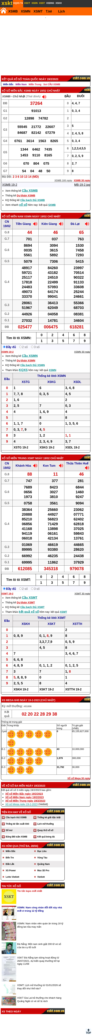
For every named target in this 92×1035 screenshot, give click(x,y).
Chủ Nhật (19, 91)
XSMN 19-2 (7, 346)
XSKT (51, 618)
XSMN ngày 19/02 (35, 211)
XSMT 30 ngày (82, 588)
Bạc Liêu (41, 846)
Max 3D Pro (43, 865)
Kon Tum (49, 460)
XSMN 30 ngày (82, 346)
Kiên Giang (49, 218)
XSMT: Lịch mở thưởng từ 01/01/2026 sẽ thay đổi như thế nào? (39, 982)
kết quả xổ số (29, 607)
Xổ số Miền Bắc (12, 85)
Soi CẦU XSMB (51, 79)
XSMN (25, 11)
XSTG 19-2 (21, 442)
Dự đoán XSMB (26, 190)
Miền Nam (21, 79)
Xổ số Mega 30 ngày (78, 773)
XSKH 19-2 (21, 684)
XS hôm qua (10, 840)
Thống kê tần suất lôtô (17, 819)
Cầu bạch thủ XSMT (32, 602)
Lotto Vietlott (12, 872)
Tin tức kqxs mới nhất (29, 886)
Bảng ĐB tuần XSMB (16, 831)
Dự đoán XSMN (26, 355)
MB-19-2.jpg (82, 179)
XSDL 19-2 (72, 442)
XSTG (26, 377)
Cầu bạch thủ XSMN (32, 360)
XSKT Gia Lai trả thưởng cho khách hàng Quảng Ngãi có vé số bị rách (39, 994)
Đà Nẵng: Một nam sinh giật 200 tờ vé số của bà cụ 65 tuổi (39, 941)
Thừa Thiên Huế (77, 458)
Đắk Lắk (10, 859)
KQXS (23, 365)
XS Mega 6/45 (10, 695)
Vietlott (41, 872)
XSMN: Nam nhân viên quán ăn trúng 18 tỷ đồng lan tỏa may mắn (40, 920)
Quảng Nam (43, 859)
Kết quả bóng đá (46, 831)
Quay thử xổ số (45, 825)
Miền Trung (35, 79)
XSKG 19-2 (47, 442)
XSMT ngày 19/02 (38, 453)
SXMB (52, 199)
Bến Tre (10, 852)
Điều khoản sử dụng (46, 1033)
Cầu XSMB (30, 185)
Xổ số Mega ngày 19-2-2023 (21, 799)
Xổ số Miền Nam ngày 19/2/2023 (24, 792)
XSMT (38, 11)
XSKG (51, 377)
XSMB (13, 11)
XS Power (11, 865)
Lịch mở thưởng (45, 819)
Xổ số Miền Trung (14, 453)
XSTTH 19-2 (73, 684)
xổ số (23, 200)
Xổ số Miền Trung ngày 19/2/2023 (25, 795)
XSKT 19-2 (46, 684)
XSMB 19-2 (9, 179)
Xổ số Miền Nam (12, 211)
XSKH (26, 618)
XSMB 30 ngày (82, 175)
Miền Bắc (8, 79)
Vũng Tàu (42, 852)
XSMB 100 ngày (63, 175)
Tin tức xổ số (11, 881)
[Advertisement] (45, 43)
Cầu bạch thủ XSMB (32, 195)
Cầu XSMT (29, 592)
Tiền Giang (23, 218)
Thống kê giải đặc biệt (49, 812)
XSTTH (77, 618)
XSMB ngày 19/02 (35, 85)
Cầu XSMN (30, 351)
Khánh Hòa (23, 460)
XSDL (77, 377)
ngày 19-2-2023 (30, 695)
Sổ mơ (9, 825)
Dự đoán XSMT (26, 597)
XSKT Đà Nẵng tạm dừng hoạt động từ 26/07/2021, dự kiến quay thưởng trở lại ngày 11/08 (38, 955)
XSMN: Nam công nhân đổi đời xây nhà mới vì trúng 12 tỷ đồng (39, 904)
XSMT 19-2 (7, 588)
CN (7, 216)
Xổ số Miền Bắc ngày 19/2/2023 (24, 788)
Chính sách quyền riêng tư (70, 1033)
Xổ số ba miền (15, 780)
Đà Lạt (75, 218)
